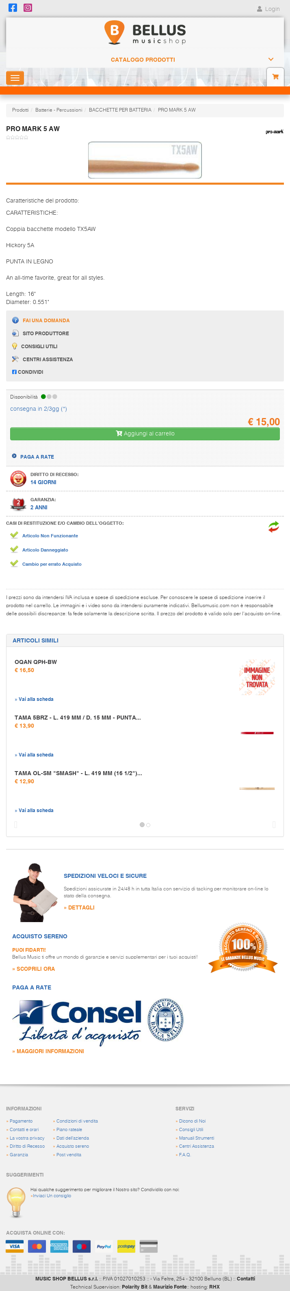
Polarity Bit (134, 1286)
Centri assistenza (42, 359)
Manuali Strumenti (196, 1138)
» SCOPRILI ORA (33, 968)
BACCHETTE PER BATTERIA (120, 110)
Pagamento (21, 1121)
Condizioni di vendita (77, 1121)
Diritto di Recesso (27, 1146)
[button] (13, 825)
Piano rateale (69, 1129)
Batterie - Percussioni (58, 110)
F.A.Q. (185, 1155)
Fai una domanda (41, 320)
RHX (214, 1286)
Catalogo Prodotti (143, 59)
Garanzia (19, 1155)
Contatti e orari (24, 1129)
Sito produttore (40, 333)
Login (267, 9)
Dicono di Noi (192, 1121)
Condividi (27, 372)
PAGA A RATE (37, 456)
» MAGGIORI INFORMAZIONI (48, 1050)
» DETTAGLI (79, 907)
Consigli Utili (191, 1129)
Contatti (246, 1278)
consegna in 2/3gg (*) (38, 409)
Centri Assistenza (196, 1146)
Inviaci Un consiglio (52, 1196)
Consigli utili (34, 346)
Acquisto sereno (72, 1146)
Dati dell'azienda (72, 1138)
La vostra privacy (27, 1138)
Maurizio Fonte (170, 1286)
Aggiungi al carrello (145, 434)
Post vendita (68, 1155)
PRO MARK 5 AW (177, 110)
